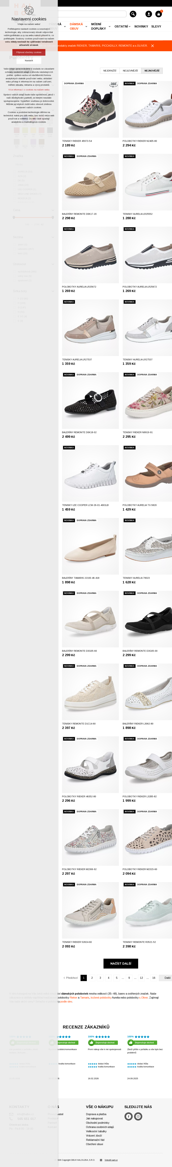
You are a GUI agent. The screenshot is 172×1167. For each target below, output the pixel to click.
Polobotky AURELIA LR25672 (79, 286)
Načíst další (120, 963)
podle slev (66, 1001)
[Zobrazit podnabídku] (65, 26)
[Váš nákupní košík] (158, 14)
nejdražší (109, 70)
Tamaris (84, 997)
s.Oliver (143, 997)
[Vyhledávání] (133, 14)
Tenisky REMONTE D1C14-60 (79, 723)
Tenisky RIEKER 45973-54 (77, 141)
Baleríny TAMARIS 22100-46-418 (80, 578)
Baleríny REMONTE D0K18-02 (79, 432)
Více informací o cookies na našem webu (29, 89)
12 (141, 977)
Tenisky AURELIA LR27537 (77, 359)
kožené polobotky (101, 997)
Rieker (74, 997)
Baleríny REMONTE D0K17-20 (79, 214)
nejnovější (152, 70)
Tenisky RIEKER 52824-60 (77, 942)
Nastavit (29, 60)
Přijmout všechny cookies (28, 52)
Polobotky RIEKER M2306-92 (79, 869)
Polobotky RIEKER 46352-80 (79, 796)
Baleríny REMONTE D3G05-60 (79, 651)
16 (153, 977)
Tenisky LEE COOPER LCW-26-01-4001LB (85, 505)
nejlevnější (130, 70)
